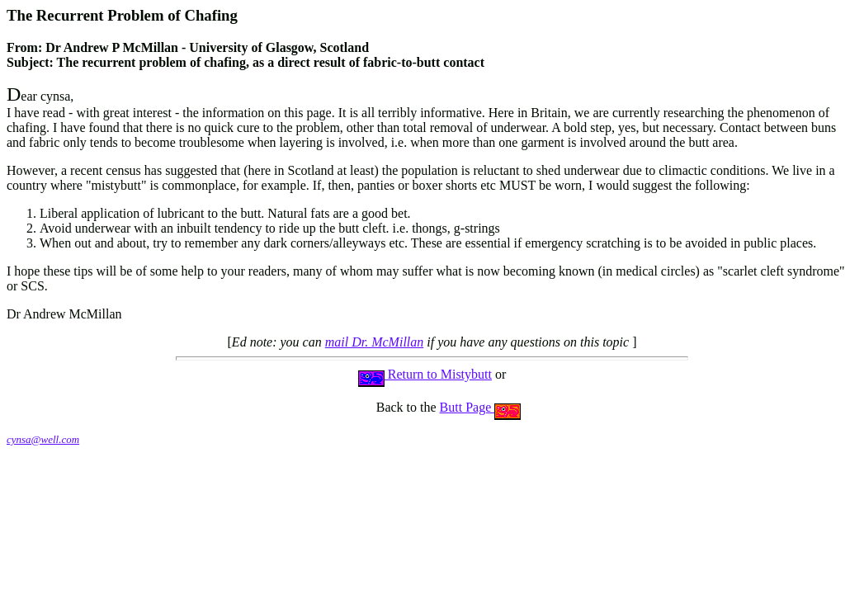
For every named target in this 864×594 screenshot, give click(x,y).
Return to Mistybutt (425, 374)
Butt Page (481, 407)
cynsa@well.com (43, 439)
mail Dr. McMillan (374, 342)
